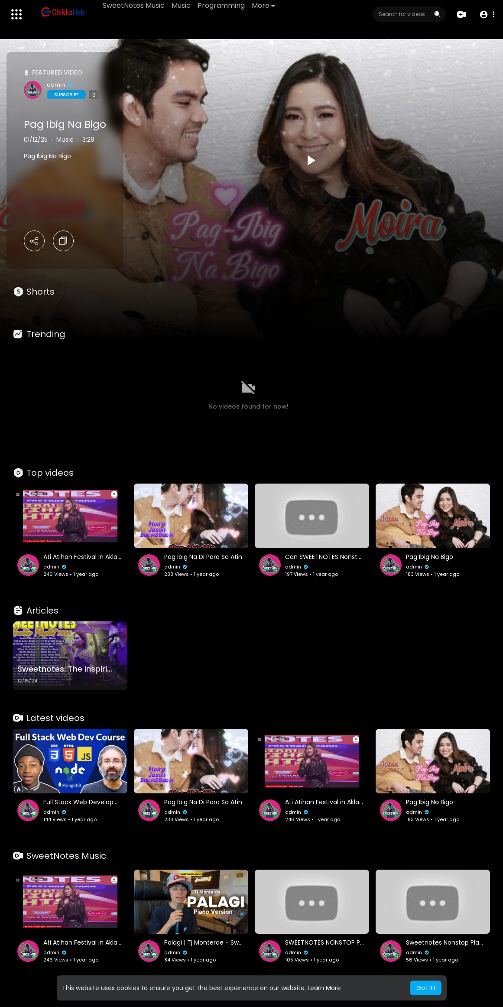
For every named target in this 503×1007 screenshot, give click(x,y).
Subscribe (66, 94)
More (263, 5)
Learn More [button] (324, 988)
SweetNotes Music (134, 5)
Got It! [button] (425, 988)
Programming (221, 5)
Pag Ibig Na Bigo (65, 124)
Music (181, 5)
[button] (487, 14)
